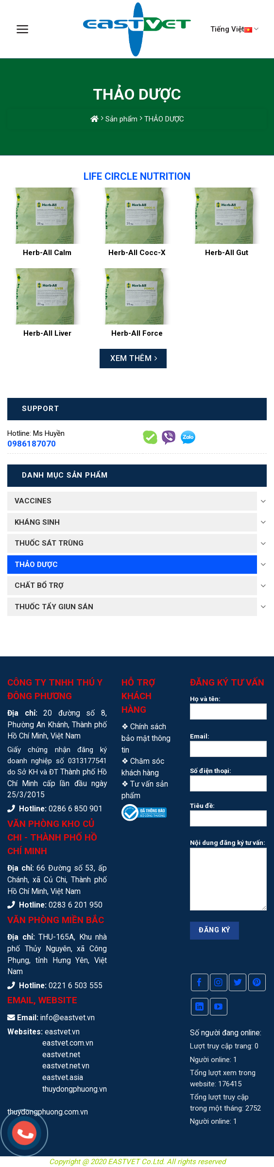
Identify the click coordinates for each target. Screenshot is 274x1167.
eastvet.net (61, 1054)
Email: (228, 747)
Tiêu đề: (228, 817)
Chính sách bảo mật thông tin (146, 738)
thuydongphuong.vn (74, 1089)
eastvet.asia (62, 1077)
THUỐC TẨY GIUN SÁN (54, 606)
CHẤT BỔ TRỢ (39, 585)
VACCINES (33, 501)
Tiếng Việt (234, 29)
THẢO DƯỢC (36, 564)
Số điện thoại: (228, 782)
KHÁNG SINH (37, 522)
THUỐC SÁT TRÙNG (49, 543)
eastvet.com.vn (67, 1042)
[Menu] (22, 29)
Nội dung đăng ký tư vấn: (228, 877)
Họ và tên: (228, 710)
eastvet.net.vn (65, 1065)
